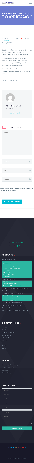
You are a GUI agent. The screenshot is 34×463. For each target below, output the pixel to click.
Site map (5, 370)
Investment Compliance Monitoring (13, 293)
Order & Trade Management (10, 266)
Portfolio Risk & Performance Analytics (12, 286)
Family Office (6, 270)
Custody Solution (7, 291)
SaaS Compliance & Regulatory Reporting (15, 310)
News (4, 343)
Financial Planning (7, 264)
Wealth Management (9, 259)
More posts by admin (14, 113)
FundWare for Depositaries (9, 300)
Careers (4, 348)
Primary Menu (30, 3)
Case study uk (6, 40)
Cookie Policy (6, 372)
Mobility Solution (7, 272)
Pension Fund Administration (10, 283)
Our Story (5, 327)
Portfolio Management (8, 274)
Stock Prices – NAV (8, 367)
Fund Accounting (7, 281)
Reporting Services (8, 308)
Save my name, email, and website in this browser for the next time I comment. (16, 189)
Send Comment (12, 202)
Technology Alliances (9, 332)
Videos (4, 340)
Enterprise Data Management (11, 305)
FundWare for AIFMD (8, 298)
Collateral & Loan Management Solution (15, 288)
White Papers (6, 335)
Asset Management (8, 279)
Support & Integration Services (12, 302)
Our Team (5, 330)
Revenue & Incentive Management (11, 268)
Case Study (5, 337)
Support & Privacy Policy (10, 365)
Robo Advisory (6, 276)
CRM (4, 261)
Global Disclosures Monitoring (10, 296)
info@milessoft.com (20, 246)
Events (4, 345)
